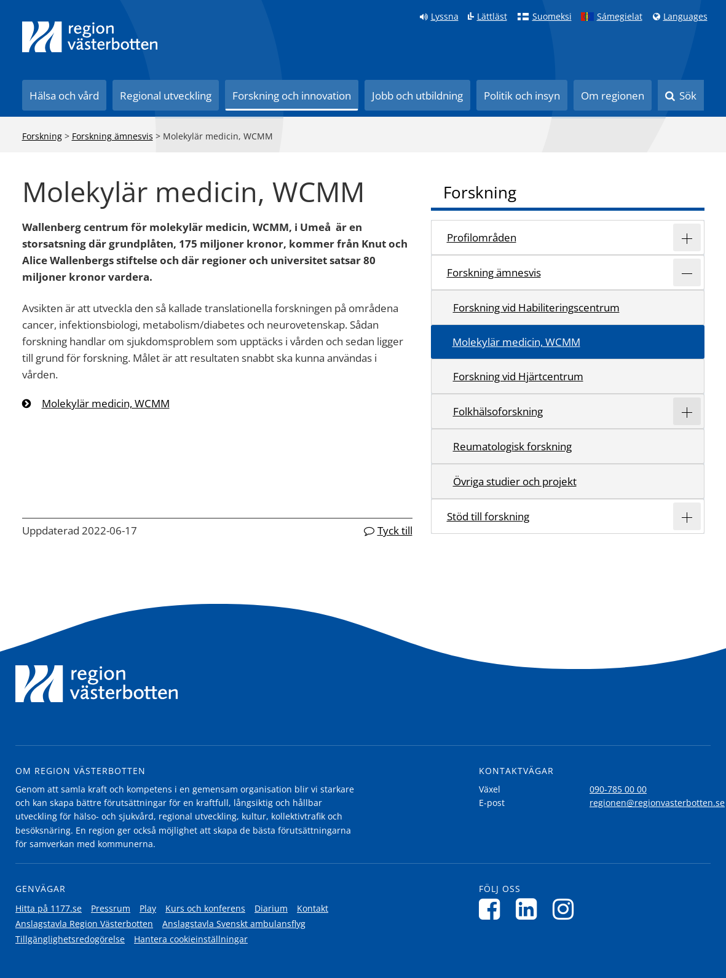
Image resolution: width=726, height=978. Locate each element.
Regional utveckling (165, 95)
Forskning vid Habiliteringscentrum (536, 307)
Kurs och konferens (205, 908)
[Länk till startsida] (89, 37)
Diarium (271, 908)
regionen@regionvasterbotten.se (657, 802)
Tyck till (394, 530)
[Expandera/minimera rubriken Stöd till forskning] (687, 516)
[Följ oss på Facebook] (493, 909)
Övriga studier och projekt (515, 481)
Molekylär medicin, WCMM (106, 403)
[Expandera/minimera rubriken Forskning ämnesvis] (687, 272)
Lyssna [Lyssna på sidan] (445, 16)
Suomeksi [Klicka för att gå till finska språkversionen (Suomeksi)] (552, 16)
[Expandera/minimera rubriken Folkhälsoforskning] (687, 411)
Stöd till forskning (488, 516)
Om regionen (612, 95)
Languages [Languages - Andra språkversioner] (685, 16)
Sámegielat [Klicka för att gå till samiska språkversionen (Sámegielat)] (619, 16)
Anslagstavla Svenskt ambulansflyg (234, 923)
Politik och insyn (522, 95)
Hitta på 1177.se (48, 908)
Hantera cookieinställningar (191, 939)
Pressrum (110, 908)
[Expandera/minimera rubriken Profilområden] (687, 237)
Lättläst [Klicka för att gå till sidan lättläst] (492, 16)
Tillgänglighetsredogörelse (70, 939)
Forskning (42, 136)
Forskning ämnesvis (112, 136)
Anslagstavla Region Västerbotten (84, 923)
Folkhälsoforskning (498, 411)
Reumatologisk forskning (512, 446)
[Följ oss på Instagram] (566, 909)
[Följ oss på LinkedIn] (529, 909)
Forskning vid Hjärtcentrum (518, 376)
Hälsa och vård (64, 95)
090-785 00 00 (618, 789)
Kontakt (312, 908)
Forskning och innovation (291, 95)
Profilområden (481, 237)
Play (148, 908)
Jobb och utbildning (417, 95)
